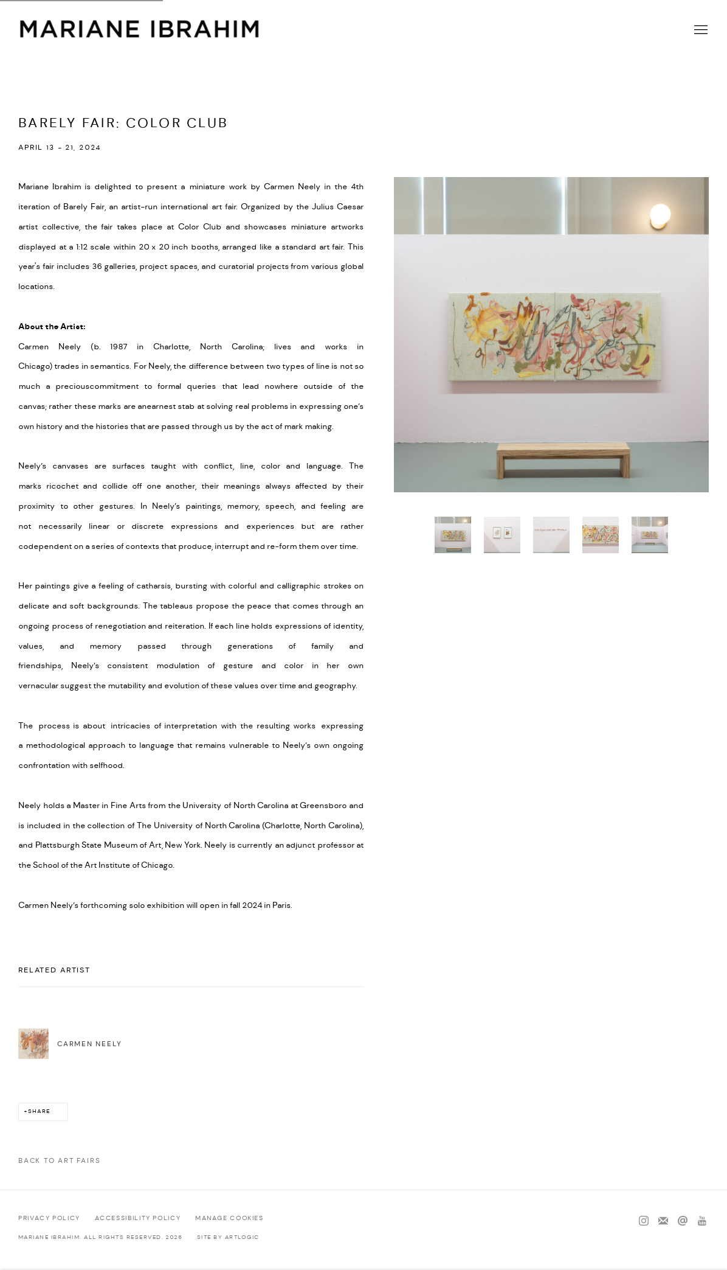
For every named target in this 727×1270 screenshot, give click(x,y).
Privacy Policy (49, 1218)
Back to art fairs (59, 1160)
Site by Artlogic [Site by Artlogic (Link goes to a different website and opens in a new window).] (228, 1237)
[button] (453, 535)
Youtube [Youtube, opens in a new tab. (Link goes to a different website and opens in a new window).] (702, 1221)
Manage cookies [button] (229, 1218)
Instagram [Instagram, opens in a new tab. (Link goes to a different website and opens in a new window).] (643, 1221)
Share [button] (39, 1111)
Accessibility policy (138, 1218)
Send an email (682, 1221)
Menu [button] (700, 30)
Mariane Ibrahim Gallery (139, 30)
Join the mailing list (663, 1221)
